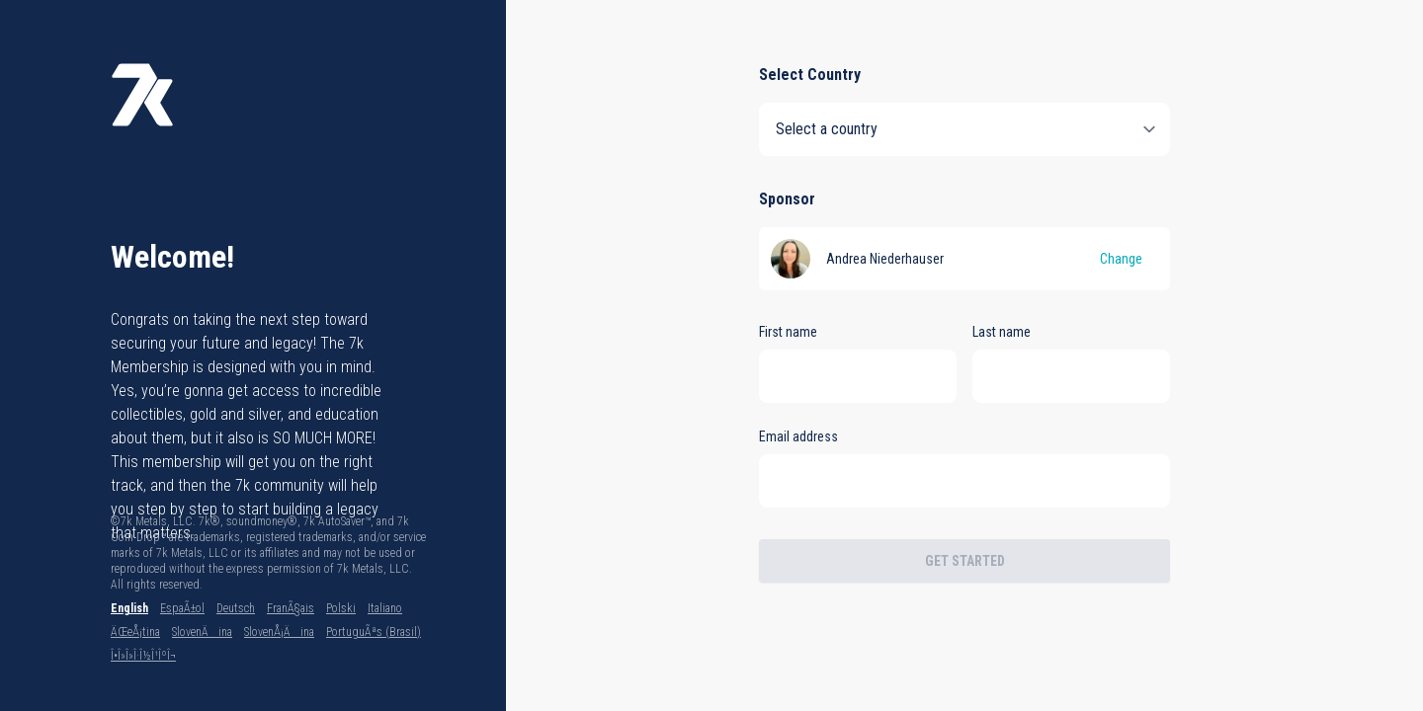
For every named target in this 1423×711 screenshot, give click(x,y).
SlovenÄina (202, 632)
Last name (1001, 332)
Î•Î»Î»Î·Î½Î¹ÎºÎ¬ (143, 656)
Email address (798, 436)
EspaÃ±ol (182, 608)
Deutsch (235, 608)
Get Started (965, 561)
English (129, 608)
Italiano (385, 608)
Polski (341, 608)
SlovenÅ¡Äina (279, 632)
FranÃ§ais (290, 608)
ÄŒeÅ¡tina (135, 632)
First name (788, 332)
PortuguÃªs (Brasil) (373, 632)
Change (1121, 259)
